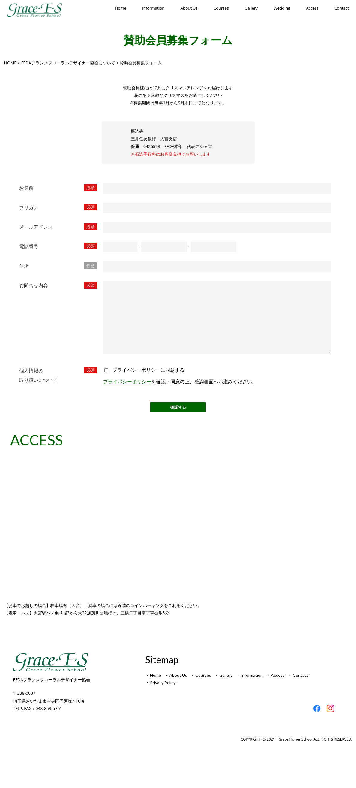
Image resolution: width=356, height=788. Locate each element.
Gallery (251, 8)
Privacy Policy (162, 696)
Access (312, 8)
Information (153, 8)
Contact (341, 8)
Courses (221, 8)
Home (121, 8)
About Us (189, 8)
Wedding (282, 8)
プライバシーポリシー (127, 395)
